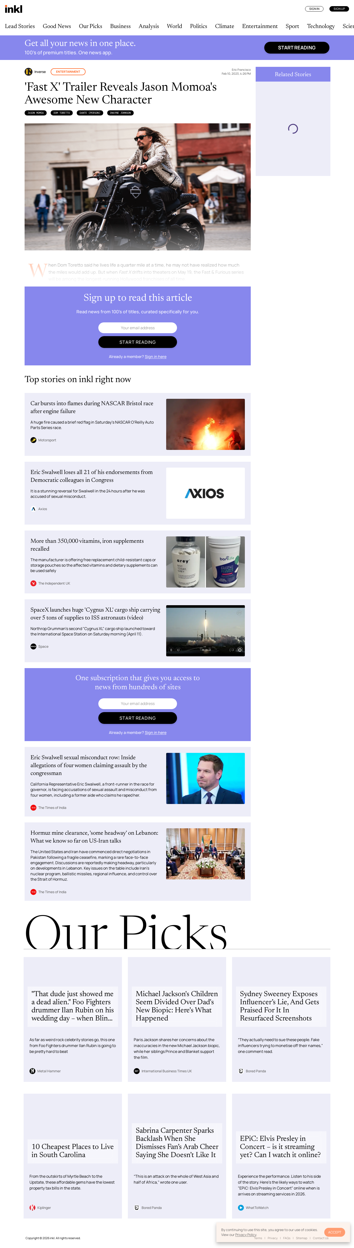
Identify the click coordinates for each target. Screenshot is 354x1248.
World (174, 26)
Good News (57, 26)
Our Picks (90, 26)
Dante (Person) (90, 112)
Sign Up (339, 9)
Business (120, 26)
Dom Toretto (62, 112)
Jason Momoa (36, 112)
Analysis (149, 26)
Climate (224, 26)
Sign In (314, 9)
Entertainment (260, 26)
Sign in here (155, 356)
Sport (292, 26)
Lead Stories (20, 26)
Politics (198, 26)
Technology (321, 26)
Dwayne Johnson (120, 112)
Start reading (297, 47)
